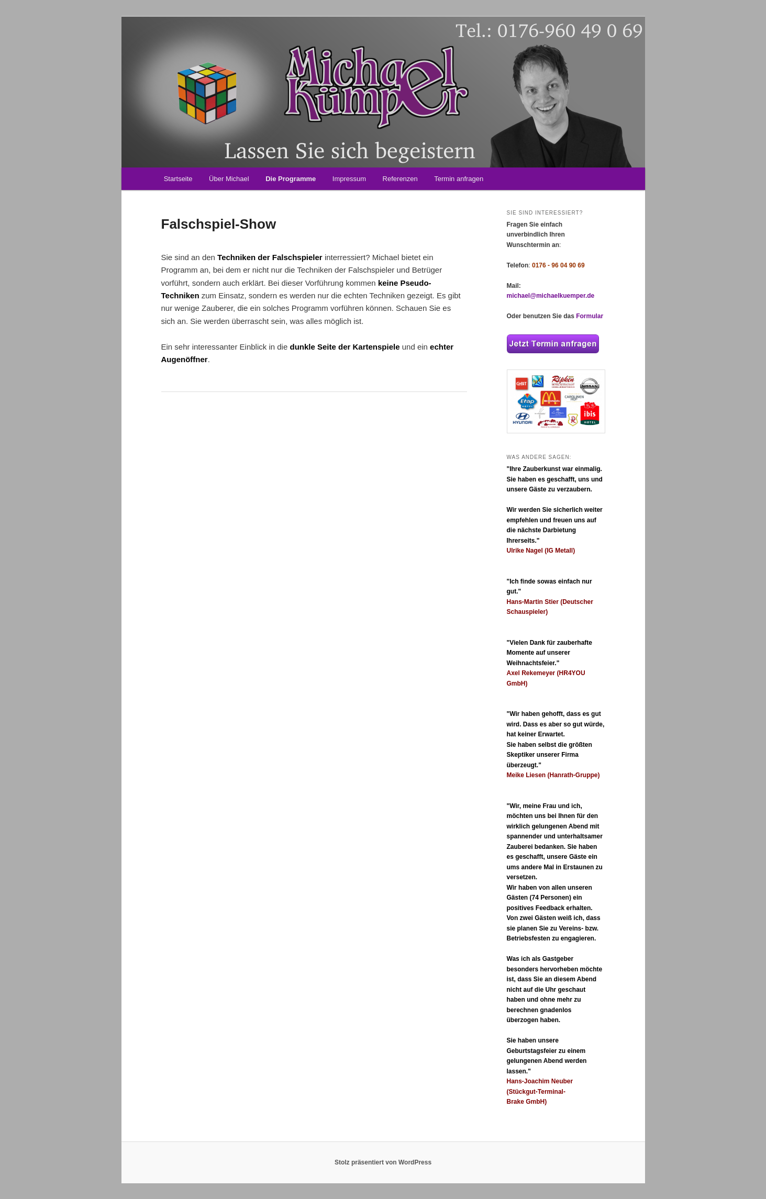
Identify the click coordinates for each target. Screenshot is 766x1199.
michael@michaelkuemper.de (551, 295)
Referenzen (400, 179)
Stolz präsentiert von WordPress (383, 1162)
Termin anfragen (458, 179)
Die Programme (290, 179)
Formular (589, 316)
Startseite (178, 179)
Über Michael (229, 179)
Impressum (349, 179)
